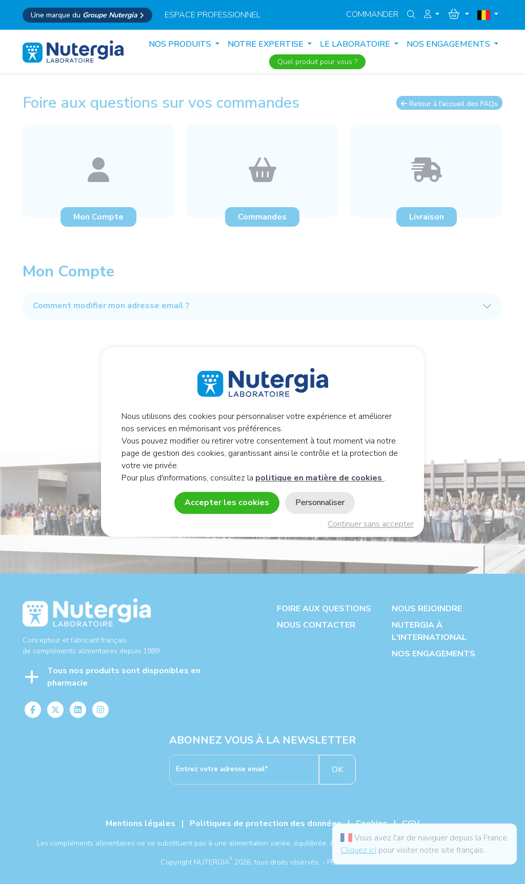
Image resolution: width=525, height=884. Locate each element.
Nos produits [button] (181, 44)
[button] (431, 14)
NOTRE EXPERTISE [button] (267, 44)
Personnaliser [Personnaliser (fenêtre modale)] (320, 503)
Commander (372, 14)
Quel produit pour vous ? (317, 62)
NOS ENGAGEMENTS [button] (449, 44)
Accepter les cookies (227, 503)
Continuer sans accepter (371, 524)
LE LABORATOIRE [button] (356, 44)
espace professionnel (212, 15)
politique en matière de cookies (319, 478)
